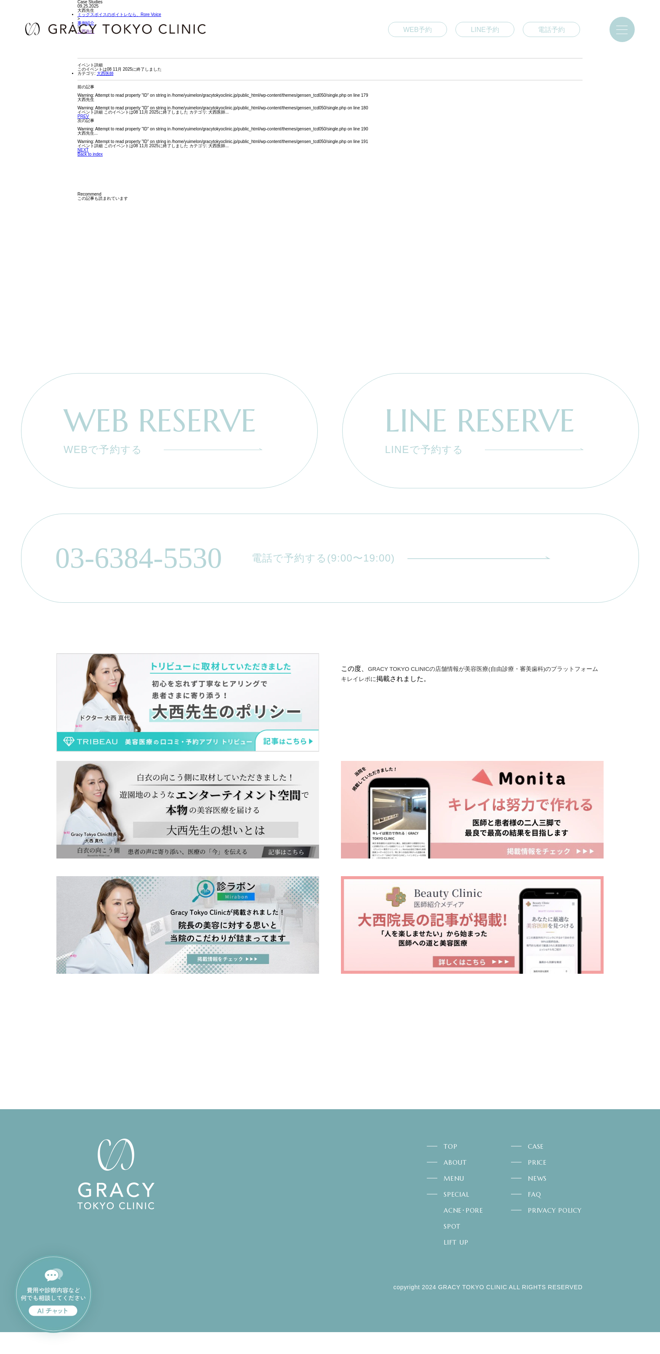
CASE (536, 1168)
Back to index (90, 154)
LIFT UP (456, 1264)
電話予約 (551, 29)
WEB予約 (417, 29)
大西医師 (105, 73)
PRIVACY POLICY (555, 1232)
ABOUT (455, 1184)
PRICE (537, 1184)
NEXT (83, 150)
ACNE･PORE (463, 1232)
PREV (83, 116)
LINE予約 (485, 29)
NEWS (537, 1200)
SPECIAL (456, 1216)
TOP (450, 1168)
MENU (454, 1200)
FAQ (534, 1216)
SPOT (452, 1248)
